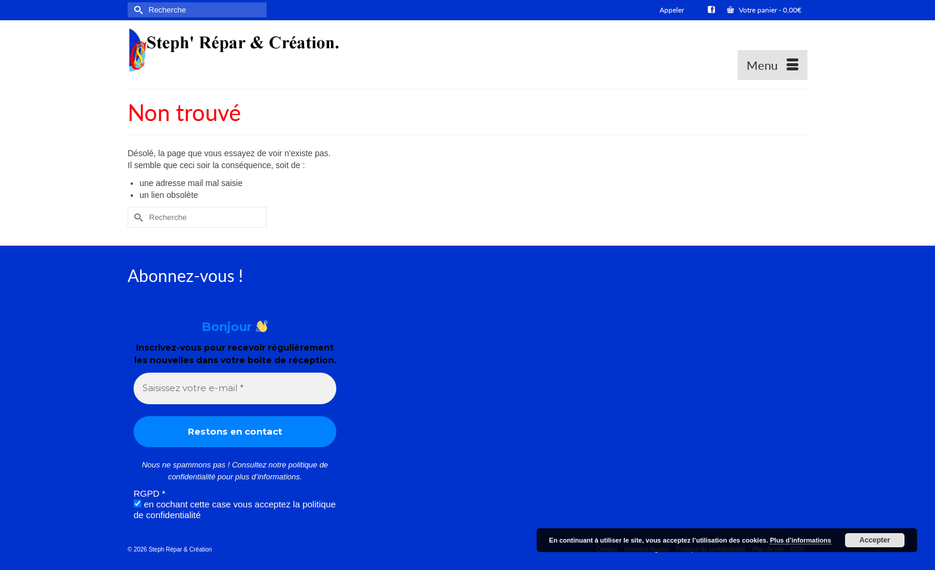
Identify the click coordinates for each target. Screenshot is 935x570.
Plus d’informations (800, 540)
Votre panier (764, 9)
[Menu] (772, 65)
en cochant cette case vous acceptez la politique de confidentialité (235, 509)
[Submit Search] (136, 9)
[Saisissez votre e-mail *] (235, 388)
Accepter (874, 540)
